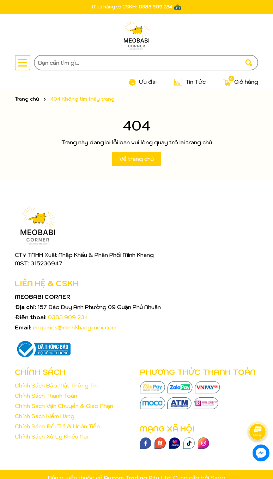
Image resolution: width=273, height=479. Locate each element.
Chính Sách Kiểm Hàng (44, 416)
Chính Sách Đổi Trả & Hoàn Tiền (57, 426)
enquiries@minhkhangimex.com (74, 327)
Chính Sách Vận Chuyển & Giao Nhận (64, 405)
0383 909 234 (155, 7)
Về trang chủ (136, 158)
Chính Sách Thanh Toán (46, 395)
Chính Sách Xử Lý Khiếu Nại (51, 436)
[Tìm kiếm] (248, 63)
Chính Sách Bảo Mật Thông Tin (56, 385)
